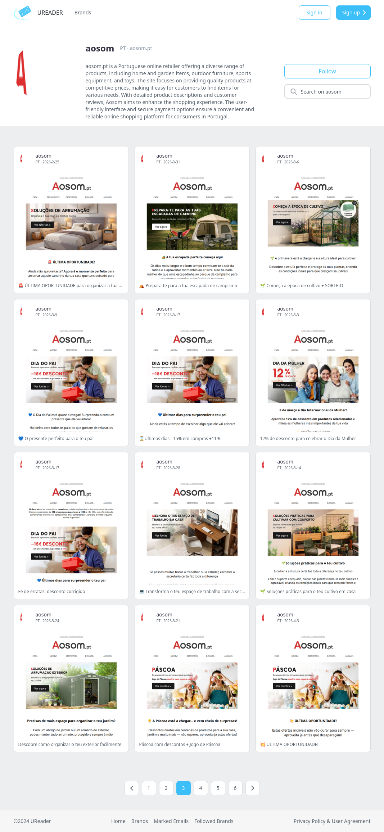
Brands (82, 12)
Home (118, 821)
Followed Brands (214, 821)
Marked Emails (171, 821)
